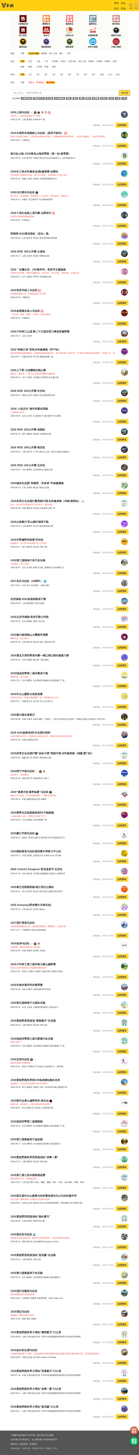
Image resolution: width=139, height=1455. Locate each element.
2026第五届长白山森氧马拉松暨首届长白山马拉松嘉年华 (43, 1195)
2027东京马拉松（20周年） (27, 581)
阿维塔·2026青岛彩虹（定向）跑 (29, 233)
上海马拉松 (26, 98)
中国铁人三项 (51, 1448)
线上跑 (49, 98)
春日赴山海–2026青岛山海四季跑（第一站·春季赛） (40, 153)
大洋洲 (39, 67)
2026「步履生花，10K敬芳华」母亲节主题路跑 (38, 269)
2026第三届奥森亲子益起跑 (26, 1139)
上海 (38, 61)
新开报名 (51, 82)
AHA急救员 (59, 98)
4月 (53, 74)
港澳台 (91, 61)
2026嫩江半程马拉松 (22, 833)
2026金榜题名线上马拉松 (25, 310)
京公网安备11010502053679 (44, 1439)
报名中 (31, 82)
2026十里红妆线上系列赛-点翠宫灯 (31, 213)
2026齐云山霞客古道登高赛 (26, 694)
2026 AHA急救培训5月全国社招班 (30, 732)
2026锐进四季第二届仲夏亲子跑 (29, 673)
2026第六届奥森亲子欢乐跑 (26, 1273)
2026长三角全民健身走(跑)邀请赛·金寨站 (34, 171)
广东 (46, 61)
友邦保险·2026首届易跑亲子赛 (28, 599)
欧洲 (30, 67)
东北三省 (82, 61)
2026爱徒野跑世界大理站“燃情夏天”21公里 (35, 1332)
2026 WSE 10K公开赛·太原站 (27, 251)
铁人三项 (53, 53)
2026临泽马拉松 (20, 943)
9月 (93, 74)
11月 (110, 74)
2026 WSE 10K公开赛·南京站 (27, 447)
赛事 (116, 3)
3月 (46, 74)
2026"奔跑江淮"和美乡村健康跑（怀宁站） (35, 349)
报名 (123, 3)
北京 (30, 61)
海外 (54, 67)
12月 (118, 74)
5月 (61, 74)
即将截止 (40, 82)
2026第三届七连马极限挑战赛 (27, 1175)
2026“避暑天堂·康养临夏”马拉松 (29, 792)
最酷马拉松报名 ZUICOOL (23, 1435)
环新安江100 (39, 98)
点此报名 (122, 125)
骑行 (61, 53)
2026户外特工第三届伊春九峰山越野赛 (33, 964)
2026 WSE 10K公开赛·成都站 (27, 429)
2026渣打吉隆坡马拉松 (23, 1291)
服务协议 (14, 1444)
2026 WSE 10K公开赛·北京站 (27, 465)
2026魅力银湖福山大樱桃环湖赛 (29, 634)
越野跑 (44, 53)
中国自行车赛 (37, 1448)
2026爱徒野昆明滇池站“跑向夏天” (30, 1216)
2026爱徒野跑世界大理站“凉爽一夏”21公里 (35, 1388)
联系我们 (33, 1444)
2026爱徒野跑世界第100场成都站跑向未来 (35, 1080)
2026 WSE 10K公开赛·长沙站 (27, 390)
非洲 (46, 67)
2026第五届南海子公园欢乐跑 (27, 1002)
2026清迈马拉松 (20, 1311)
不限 (22, 53)
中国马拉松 (15, 1448)
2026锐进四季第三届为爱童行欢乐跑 (31, 1038)
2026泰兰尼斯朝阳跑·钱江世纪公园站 (32, 887)
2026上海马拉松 (20, 112)
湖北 (75, 98)
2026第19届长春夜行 (22, 714)
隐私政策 (24, 1444)
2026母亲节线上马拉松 (24, 290)
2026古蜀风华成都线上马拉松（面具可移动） (37, 133)
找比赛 (124, 92)
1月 (30, 74)
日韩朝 (99, 61)
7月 (77, 74)
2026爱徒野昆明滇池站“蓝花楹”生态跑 (33, 1255)
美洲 (22, 67)
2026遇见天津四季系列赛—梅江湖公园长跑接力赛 (39, 655)
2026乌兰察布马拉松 (22, 192)
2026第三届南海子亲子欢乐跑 (27, 560)
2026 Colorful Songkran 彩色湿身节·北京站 (36, 869)
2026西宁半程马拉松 (22, 771)
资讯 (116, 8)
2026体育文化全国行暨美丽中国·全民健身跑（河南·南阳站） (45, 501)
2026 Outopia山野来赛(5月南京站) (30, 905)
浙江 (81, 98)
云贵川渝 (72, 61)
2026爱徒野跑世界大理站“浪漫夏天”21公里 (35, 1371)
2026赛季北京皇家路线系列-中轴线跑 (32, 812)
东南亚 (107, 61)
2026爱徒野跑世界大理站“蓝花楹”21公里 (34, 1406)
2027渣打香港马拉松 (22, 922)
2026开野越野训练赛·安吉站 (26, 539)
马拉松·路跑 (34, 53)
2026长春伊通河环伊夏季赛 (26, 985)
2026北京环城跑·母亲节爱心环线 (29, 617)
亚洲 (115, 61)
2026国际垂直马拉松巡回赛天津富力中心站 (35, 851)
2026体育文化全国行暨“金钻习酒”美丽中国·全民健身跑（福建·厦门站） (52, 753)
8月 (85, 74)
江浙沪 (63, 61)
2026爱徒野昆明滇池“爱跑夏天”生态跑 (33, 1020)
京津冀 (55, 61)
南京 (68, 98)
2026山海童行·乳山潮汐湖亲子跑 (29, 521)
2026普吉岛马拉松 (21, 1234)
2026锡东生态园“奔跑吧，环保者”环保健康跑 (37, 483)
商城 (123, 8)
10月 (102, 74)
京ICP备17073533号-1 (20, 1439)
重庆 (88, 98)
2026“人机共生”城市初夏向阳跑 (29, 408)
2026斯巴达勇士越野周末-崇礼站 (29, 1100)
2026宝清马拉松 (20, 1059)
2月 (38, 74)
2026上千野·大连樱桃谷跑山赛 (28, 370)
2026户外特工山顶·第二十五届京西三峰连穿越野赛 (40, 331)
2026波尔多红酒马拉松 (23, 1350)
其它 (69, 53)
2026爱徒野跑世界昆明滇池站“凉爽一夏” (34, 1157)
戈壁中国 (26, 1448)
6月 (69, 74)
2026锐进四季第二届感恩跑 (26, 1121)
